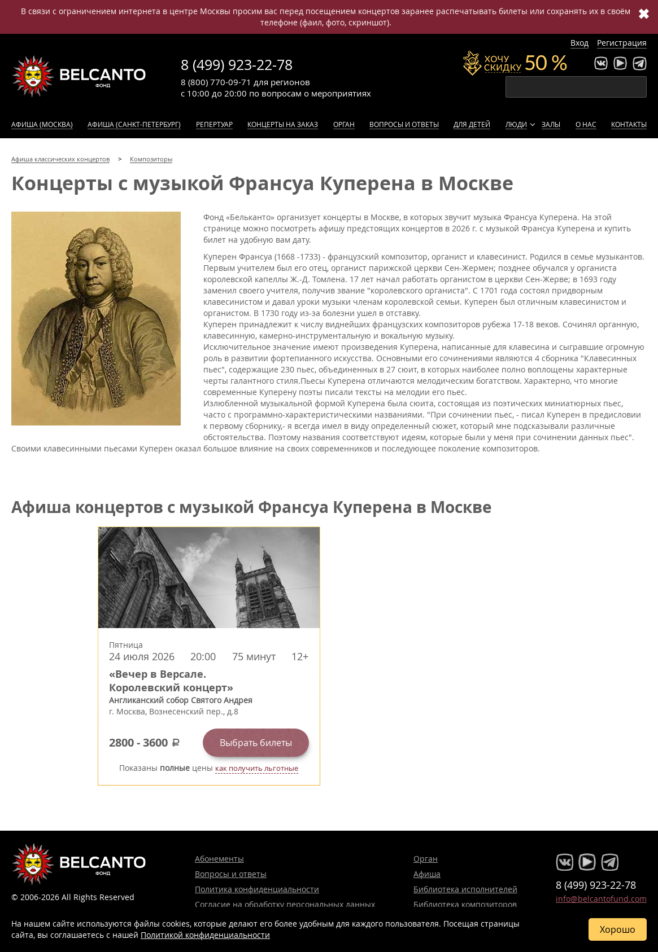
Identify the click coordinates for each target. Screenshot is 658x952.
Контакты (629, 124)
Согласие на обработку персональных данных (285, 904)
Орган (344, 124)
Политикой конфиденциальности (205, 934)
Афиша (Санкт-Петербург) (134, 124)
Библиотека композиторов (465, 904)
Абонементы (219, 858)
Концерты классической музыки (79, 76)
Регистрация (622, 42)
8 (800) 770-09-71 (216, 81)
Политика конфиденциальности (257, 889)
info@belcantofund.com (601, 898)
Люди (516, 124)
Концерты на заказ (282, 124)
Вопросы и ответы (404, 124)
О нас (586, 124)
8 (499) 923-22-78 (237, 64)
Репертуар (214, 124)
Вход (579, 42)
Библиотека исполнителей (465, 889)
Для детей (472, 124)
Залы (551, 124)
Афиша (427, 873)
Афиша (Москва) (42, 124)
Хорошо (617, 929)
